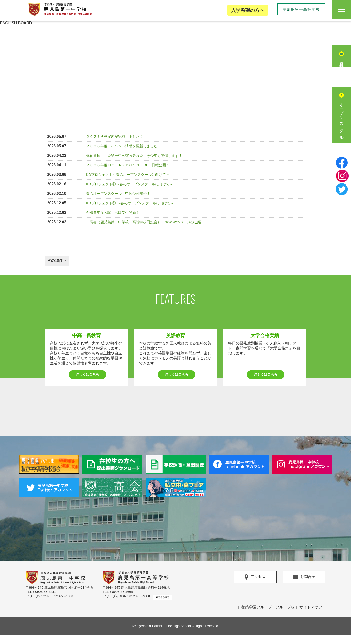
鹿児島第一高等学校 (301, 9)
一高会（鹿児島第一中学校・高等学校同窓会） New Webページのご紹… (145, 222)
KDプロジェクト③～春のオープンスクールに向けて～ (129, 184)
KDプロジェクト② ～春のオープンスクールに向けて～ (130, 203)
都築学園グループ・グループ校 (268, 607)
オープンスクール (341, 119)
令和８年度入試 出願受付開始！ (112, 213)
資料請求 (341, 61)
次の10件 (55, 260)
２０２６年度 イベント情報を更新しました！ (123, 146)
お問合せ (304, 577)
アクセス (255, 577)
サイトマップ (310, 607)
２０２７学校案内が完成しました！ (114, 136)
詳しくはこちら (87, 374)
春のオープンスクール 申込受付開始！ (118, 194)
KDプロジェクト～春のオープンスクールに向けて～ (127, 175)
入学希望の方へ (247, 10)
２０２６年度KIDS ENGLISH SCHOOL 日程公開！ (127, 165)
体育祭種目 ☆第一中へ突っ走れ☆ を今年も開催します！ (134, 156)
